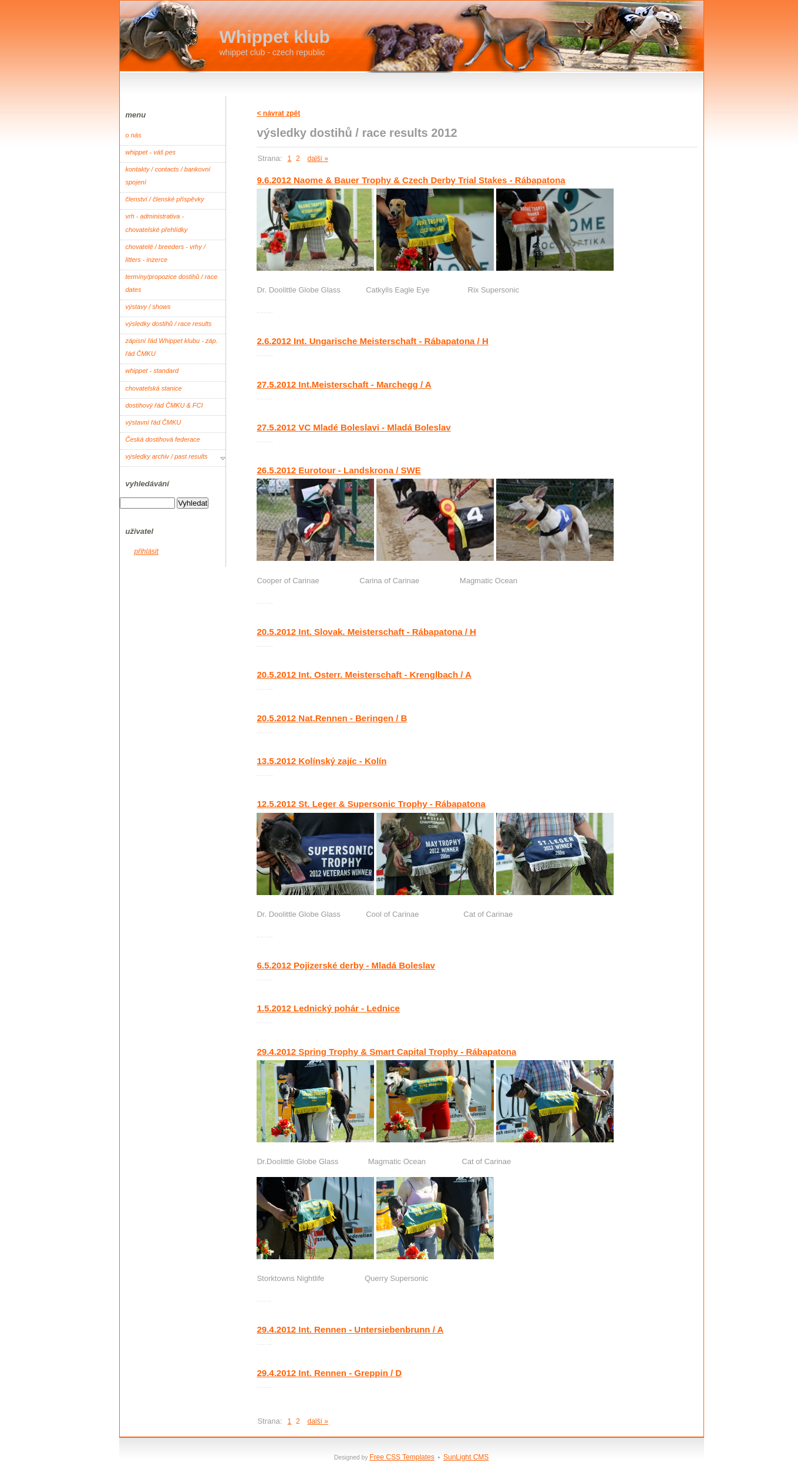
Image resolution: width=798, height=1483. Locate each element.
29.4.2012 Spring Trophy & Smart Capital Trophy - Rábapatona (386, 1052)
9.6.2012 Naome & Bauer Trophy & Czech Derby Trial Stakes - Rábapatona (411, 180)
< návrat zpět (278, 113)
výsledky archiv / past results (167, 456)
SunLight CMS (466, 1457)
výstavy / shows (148, 306)
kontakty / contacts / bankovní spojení (168, 176)
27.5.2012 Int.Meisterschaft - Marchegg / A (344, 384)
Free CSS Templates (402, 1457)
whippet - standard (152, 370)
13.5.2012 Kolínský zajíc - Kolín (321, 761)
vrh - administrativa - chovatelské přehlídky (157, 223)
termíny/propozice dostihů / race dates (172, 283)
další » (317, 158)
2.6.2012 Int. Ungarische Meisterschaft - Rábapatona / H (372, 341)
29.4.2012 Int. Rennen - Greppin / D (329, 1373)
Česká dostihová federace (163, 439)
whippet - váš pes (151, 152)
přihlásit (146, 551)
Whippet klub (275, 36)
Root (259, 312)
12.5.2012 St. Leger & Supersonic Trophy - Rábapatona (371, 804)
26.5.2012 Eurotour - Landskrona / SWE (338, 470)
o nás (134, 135)
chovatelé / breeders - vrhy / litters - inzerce (166, 253)
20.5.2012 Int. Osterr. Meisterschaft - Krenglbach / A (364, 675)
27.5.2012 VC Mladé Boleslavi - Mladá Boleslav (353, 427)
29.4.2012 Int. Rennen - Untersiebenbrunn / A (350, 1329)
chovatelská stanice (154, 388)
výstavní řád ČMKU (153, 422)
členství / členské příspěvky (165, 199)
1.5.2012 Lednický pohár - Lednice (328, 1008)
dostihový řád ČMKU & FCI (164, 405)
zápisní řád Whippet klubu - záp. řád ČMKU (172, 347)
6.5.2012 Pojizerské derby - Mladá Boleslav (346, 965)
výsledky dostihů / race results (169, 323)
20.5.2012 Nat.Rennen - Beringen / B (332, 718)
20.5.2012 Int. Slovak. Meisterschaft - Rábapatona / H (366, 632)
